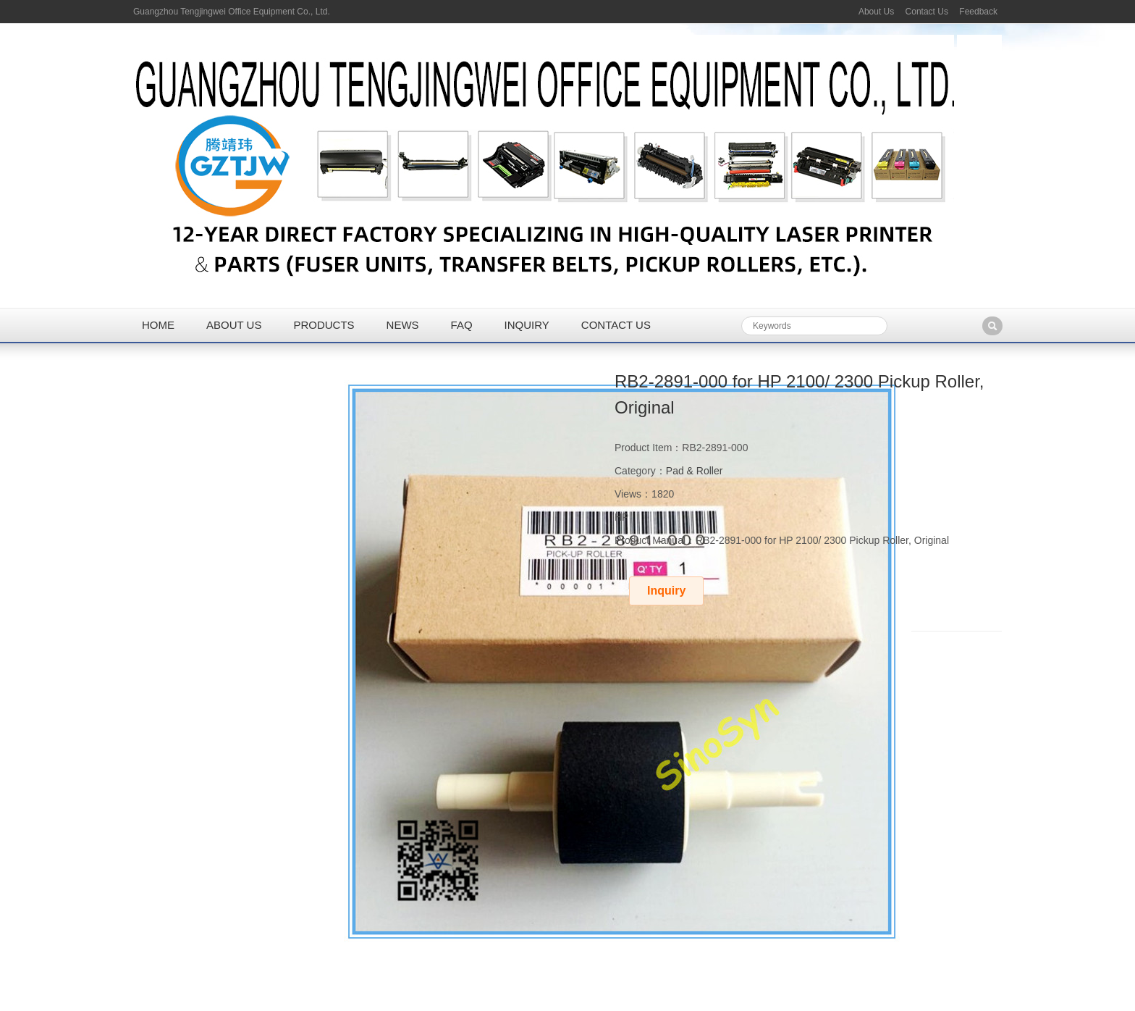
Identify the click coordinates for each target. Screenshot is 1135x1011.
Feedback (978, 12)
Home (158, 325)
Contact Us (927, 12)
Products (323, 325)
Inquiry (527, 325)
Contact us (616, 325)
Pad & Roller (694, 471)
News (403, 325)
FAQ (462, 325)
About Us (876, 12)
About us (233, 325)
